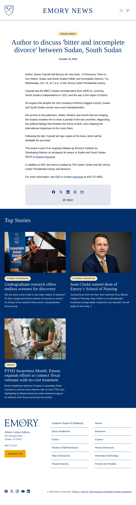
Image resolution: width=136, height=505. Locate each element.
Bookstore (100, 431)
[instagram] (17, 492)
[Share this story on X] (60, 192)
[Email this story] (82, 192)
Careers (99, 439)
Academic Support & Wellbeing (67, 423)
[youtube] (23, 492)
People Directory (60, 464)
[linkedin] (28, 492)
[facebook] (6, 492)
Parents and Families (105, 464)
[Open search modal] (121, 10)
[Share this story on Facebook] (53, 192)
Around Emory (68, 34)
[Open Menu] (128, 10)
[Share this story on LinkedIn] (68, 192)
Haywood (77, 176)
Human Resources (104, 447)
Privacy (76, 491)
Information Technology (107, 456)
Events (55, 439)
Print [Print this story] (68, 200)
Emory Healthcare (61, 431)
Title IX (85, 491)
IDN (57, 176)
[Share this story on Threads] (75, 192)
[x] (11, 492)
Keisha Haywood (45, 157)
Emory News (68, 10)
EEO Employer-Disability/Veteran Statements (110, 491)
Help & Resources (61, 456)
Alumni (98, 423)
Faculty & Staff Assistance (65, 447)
